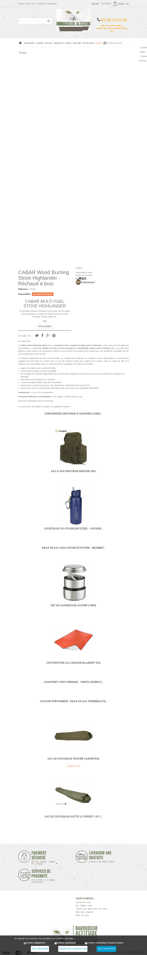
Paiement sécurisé (43, 858)
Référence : (23, 289)
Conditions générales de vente (91, 909)
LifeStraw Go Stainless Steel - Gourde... (73, 528)
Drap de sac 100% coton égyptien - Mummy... (73, 547)
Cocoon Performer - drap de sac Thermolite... (73, 701)
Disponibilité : (24, 294)
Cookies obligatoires (35, 943)
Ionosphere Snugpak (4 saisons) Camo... (73, 413)
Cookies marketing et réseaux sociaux (105, 943)
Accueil (23, 53)
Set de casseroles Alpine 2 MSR (73, 605)
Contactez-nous (83, 902)
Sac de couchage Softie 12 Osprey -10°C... (73, 816)
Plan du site (82, 915)
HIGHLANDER (44, 326)
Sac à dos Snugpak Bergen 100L (73, 471)
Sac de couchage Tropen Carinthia (73, 758)
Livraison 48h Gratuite (100, 857)
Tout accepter (106, 948)
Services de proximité (44, 876)
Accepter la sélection (73, 948)
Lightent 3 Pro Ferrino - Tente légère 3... (73, 682)
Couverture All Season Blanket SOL (73, 662)
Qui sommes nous (84, 906)
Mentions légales (84, 912)
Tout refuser (40, 948)
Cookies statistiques (66, 943)
